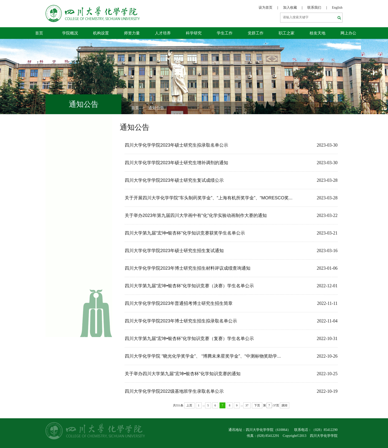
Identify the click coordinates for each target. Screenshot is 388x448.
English (337, 7)
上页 (189, 405)
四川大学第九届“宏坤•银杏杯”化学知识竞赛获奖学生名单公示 (231, 233)
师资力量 (132, 33)
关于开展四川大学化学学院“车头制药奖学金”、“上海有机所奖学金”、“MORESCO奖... (231, 198)
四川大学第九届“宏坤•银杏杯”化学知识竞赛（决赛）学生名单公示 (231, 286)
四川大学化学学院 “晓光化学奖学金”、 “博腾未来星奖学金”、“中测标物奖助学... (231, 356)
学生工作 (225, 33)
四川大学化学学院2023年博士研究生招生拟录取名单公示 (231, 321)
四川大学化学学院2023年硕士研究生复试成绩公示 (231, 180)
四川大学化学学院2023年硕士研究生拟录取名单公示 (231, 145)
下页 (257, 405)
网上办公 (348, 33)
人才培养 (163, 33)
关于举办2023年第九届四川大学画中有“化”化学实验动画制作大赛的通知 (231, 215)
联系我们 (314, 7)
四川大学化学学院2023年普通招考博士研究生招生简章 (231, 303)
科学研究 (194, 33)
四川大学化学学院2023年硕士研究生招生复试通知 (231, 250)
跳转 (285, 405)
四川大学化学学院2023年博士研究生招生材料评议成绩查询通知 (231, 268)
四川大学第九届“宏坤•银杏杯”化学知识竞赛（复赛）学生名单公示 (231, 338)
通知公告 (156, 108)
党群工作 (256, 33)
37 (246, 405)
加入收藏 (290, 7)
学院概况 (70, 33)
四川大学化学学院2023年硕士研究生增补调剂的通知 (231, 162)
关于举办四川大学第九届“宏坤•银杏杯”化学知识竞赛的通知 (231, 373)
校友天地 (317, 33)
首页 (39, 33)
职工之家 (286, 33)
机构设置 (101, 33)
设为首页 (265, 7)
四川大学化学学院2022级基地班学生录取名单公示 (231, 391)
